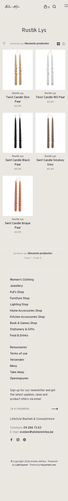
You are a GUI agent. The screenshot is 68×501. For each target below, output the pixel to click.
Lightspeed (21, 465)
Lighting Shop (19, 305)
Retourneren (18, 347)
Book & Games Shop (23, 323)
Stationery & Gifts (22, 329)
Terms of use (18, 354)
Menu (13, 366)
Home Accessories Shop (26, 311)
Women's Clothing (22, 280)
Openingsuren (19, 378)
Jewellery (16, 286)
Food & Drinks (19, 336)
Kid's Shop (17, 292)
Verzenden (17, 360)
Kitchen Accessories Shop (27, 317)
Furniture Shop (20, 298)
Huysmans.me (48, 465)
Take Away (17, 372)
